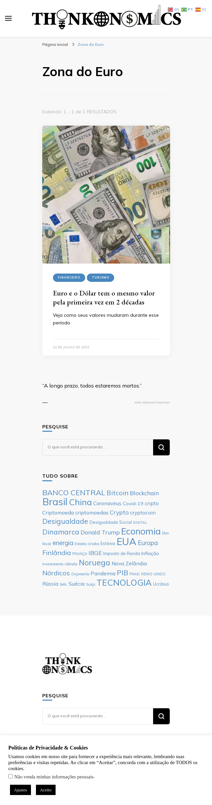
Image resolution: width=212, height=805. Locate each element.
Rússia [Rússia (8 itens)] (50, 583)
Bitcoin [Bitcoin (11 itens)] (117, 493)
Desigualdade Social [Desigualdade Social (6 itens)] (111, 522)
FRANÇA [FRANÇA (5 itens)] (79, 553)
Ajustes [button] (20, 789)
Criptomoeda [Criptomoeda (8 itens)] (58, 512)
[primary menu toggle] (8, 18)
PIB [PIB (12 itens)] (122, 572)
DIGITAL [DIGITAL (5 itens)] (140, 522)
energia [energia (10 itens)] (63, 543)
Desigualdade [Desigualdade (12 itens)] (65, 521)
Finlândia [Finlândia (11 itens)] (56, 552)
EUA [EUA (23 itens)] (126, 541)
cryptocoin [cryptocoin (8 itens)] (143, 512)
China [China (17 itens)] (80, 502)
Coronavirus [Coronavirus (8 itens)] (107, 503)
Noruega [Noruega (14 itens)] (94, 562)
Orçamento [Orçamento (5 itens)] (80, 574)
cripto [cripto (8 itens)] (152, 503)
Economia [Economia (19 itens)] (141, 531)
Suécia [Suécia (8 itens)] (77, 583)
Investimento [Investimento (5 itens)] (52, 564)
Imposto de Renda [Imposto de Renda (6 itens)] (121, 553)
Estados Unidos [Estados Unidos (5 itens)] (87, 543)
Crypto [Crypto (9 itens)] (119, 512)
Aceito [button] (46, 789)
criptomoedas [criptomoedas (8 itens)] (91, 512)
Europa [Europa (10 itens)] (148, 543)
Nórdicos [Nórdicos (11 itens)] (56, 573)
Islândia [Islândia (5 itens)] (71, 564)
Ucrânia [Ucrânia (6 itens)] (161, 584)
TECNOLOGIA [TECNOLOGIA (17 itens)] (124, 582)
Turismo (100, 277)
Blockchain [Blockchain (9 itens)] (144, 493)
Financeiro (69, 277)
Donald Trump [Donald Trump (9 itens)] (100, 532)
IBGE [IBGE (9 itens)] (95, 552)
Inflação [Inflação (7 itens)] (150, 553)
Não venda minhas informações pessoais (54, 776)
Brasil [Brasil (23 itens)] (55, 502)
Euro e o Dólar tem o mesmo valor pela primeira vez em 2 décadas (104, 297)
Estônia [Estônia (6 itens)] (108, 543)
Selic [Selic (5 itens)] (63, 584)
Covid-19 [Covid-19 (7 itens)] (133, 504)
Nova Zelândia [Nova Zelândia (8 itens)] (129, 563)
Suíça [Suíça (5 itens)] (90, 584)
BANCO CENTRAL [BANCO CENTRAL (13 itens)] (73, 492)
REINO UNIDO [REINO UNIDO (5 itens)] (153, 574)
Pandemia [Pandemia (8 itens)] (103, 573)
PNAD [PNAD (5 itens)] (134, 574)
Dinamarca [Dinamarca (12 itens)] (60, 531)
